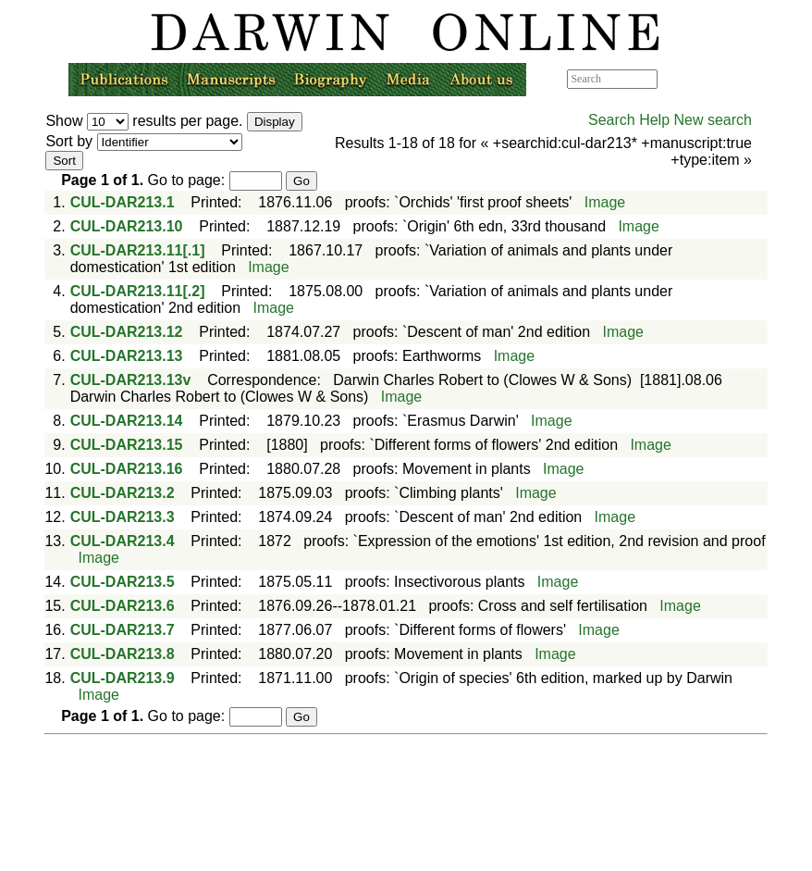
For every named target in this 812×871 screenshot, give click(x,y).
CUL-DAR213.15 (126, 445)
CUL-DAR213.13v (130, 380)
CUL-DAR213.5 (122, 582)
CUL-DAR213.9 (122, 678)
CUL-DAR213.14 (126, 421)
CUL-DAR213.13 (126, 356)
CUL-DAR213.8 (122, 654)
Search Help (629, 120)
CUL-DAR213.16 (126, 469)
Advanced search (699, 78)
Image (604, 202)
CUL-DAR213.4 (122, 541)
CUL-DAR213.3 (122, 517)
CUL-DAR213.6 (122, 606)
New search (712, 120)
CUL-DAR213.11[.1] (137, 250)
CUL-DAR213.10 (126, 226)
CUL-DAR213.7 (122, 630)
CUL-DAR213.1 (122, 202)
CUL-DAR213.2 (122, 493)
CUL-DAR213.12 (126, 332)
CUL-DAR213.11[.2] (137, 291)
